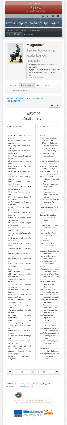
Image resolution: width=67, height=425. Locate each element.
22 (27, 372)
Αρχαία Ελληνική (14, 34)
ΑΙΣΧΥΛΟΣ (10, 98)
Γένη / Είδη (43, 85)
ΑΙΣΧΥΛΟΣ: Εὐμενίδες (14, 126)
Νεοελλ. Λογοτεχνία (38, 30)
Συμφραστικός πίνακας (19, 90)
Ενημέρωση (29, 34)
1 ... (16, 372)
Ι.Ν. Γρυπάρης (44, 126)
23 (33, 372)
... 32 (50, 372)
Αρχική (10, 30)
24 (39, 372)
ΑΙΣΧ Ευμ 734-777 (14, 101)
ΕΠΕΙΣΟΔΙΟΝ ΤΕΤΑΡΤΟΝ (35, 98)
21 (22, 372)
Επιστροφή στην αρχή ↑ (26, 386)
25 (44, 372)
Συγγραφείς (27, 85)
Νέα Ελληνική (21, 30)
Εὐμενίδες (20, 98)
